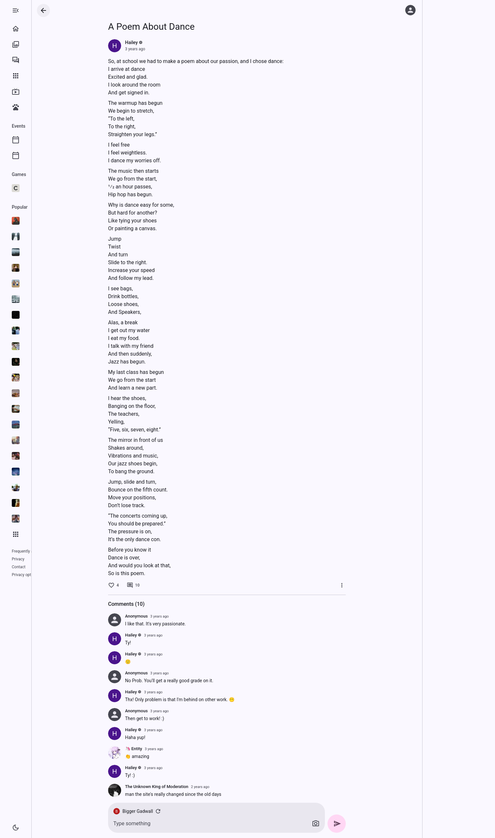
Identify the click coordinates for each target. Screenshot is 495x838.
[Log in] (410, 10)
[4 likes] (139, 585)
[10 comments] (159, 585)
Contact (35, 559)
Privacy (18, 559)
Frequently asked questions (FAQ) (41, 551)
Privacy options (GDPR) (32, 567)
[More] (368, 585)
